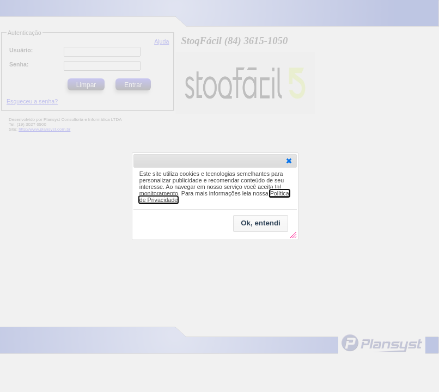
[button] (289, 160)
